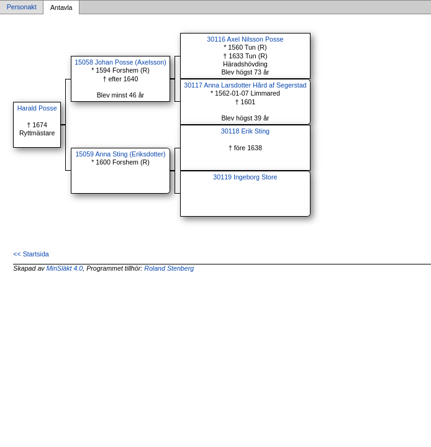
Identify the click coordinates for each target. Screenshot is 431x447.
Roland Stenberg (169, 268)
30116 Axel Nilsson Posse (245, 39)
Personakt (22, 7)
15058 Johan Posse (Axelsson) (120, 62)
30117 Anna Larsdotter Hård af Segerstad (245, 85)
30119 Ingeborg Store (245, 177)
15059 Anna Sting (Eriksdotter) (120, 154)
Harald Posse (37, 108)
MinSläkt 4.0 (65, 268)
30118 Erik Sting (245, 131)
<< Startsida (30, 254)
